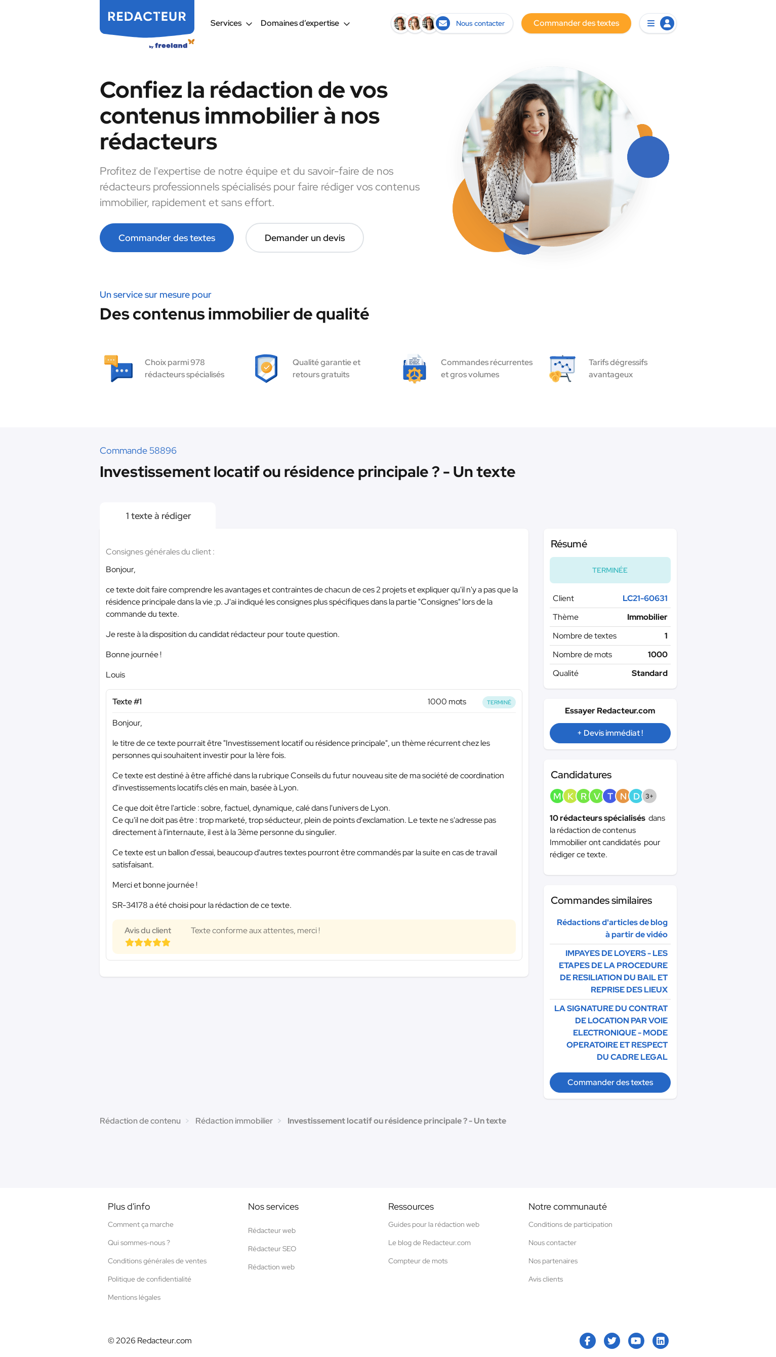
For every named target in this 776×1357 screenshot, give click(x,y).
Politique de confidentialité (149, 1279)
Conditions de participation (570, 1224)
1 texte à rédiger (157, 516)
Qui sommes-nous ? (139, 1242)
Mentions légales (134, 1297)
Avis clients (545, 1279)
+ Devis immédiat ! (610, 733)
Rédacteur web (272, 1230)
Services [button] (232, 23)
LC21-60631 (645, 598)
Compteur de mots (417, 1260)
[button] (658, 23)
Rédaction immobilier (234, 1120)
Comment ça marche (141, 1224)
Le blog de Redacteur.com (429, 1242)
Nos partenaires (553, 1260)
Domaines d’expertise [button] (305, 23)
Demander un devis (305, 238)
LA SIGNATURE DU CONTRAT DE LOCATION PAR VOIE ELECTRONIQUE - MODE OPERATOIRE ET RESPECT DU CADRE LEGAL (611, 1032)
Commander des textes (166, 238)
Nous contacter (552, 1242)
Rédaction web (271, 1266)
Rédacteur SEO (272, 1248)
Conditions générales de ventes (157, 1260)
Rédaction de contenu (140, 1120)
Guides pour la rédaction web (433, 1224)
